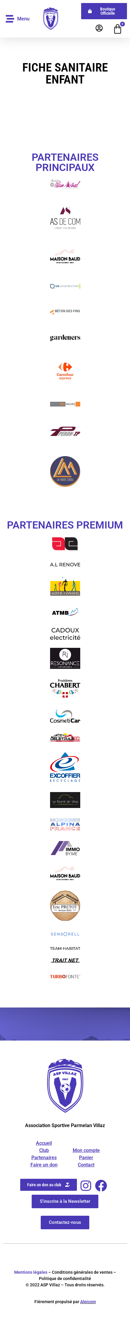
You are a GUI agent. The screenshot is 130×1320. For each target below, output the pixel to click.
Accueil (44, 1143)
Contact (86, 1165)
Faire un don (44, 1165)
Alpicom (88, 1301)
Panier (86, 1157)
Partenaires (44, 1157)
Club (44, 1150)
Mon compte (86, 1150)
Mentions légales (30, 1272)
